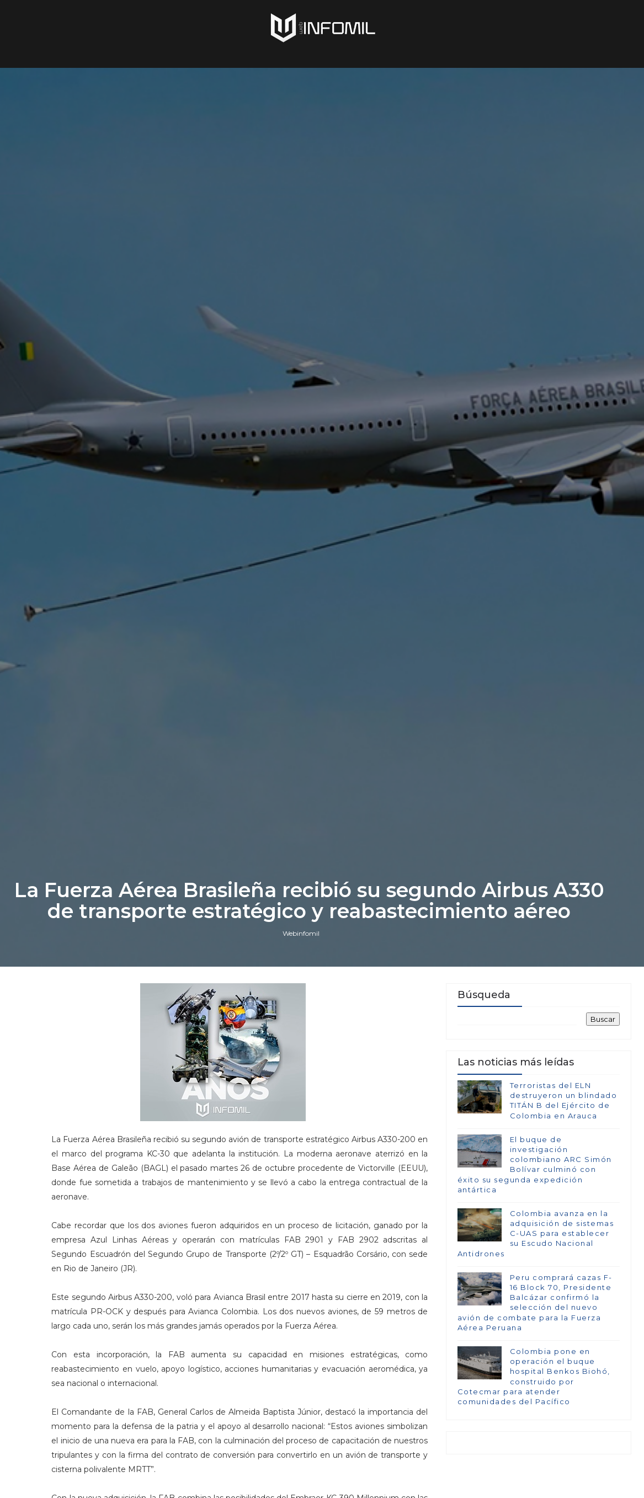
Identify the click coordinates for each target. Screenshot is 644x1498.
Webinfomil (301, 933)
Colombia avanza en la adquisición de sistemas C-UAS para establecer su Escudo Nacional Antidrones (535, 1233)
